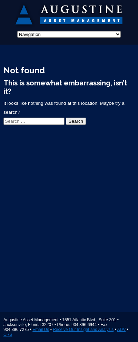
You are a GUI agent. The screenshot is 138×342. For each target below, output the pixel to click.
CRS (7, 334)
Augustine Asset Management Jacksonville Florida (69, 15)
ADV (121, 329)
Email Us (40, 329)
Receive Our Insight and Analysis (83, 329)
